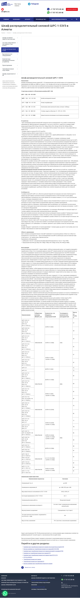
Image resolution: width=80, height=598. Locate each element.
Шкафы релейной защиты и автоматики (8, 38)
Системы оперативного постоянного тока (13, 580)
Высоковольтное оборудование (7, 54)
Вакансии (34, 585)
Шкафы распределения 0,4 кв (39, 580)
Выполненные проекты (59, 19)
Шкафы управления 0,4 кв (8, 585)
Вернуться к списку (28, 568)
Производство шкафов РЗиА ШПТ (10, 589)
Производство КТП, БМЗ (38, 587)
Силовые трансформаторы (39, 589)
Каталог (28, 19)
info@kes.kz (64, 584)
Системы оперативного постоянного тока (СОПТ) (9, 44)
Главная (6, 19)
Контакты (34, 576)
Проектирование (7, 65)
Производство (41, 19)
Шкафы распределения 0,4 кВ (9, 49)
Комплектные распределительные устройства (8, 60)
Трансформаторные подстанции (8, 69)
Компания (17, 19)
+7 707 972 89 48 (57, 9)
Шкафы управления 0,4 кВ (8, 74)
